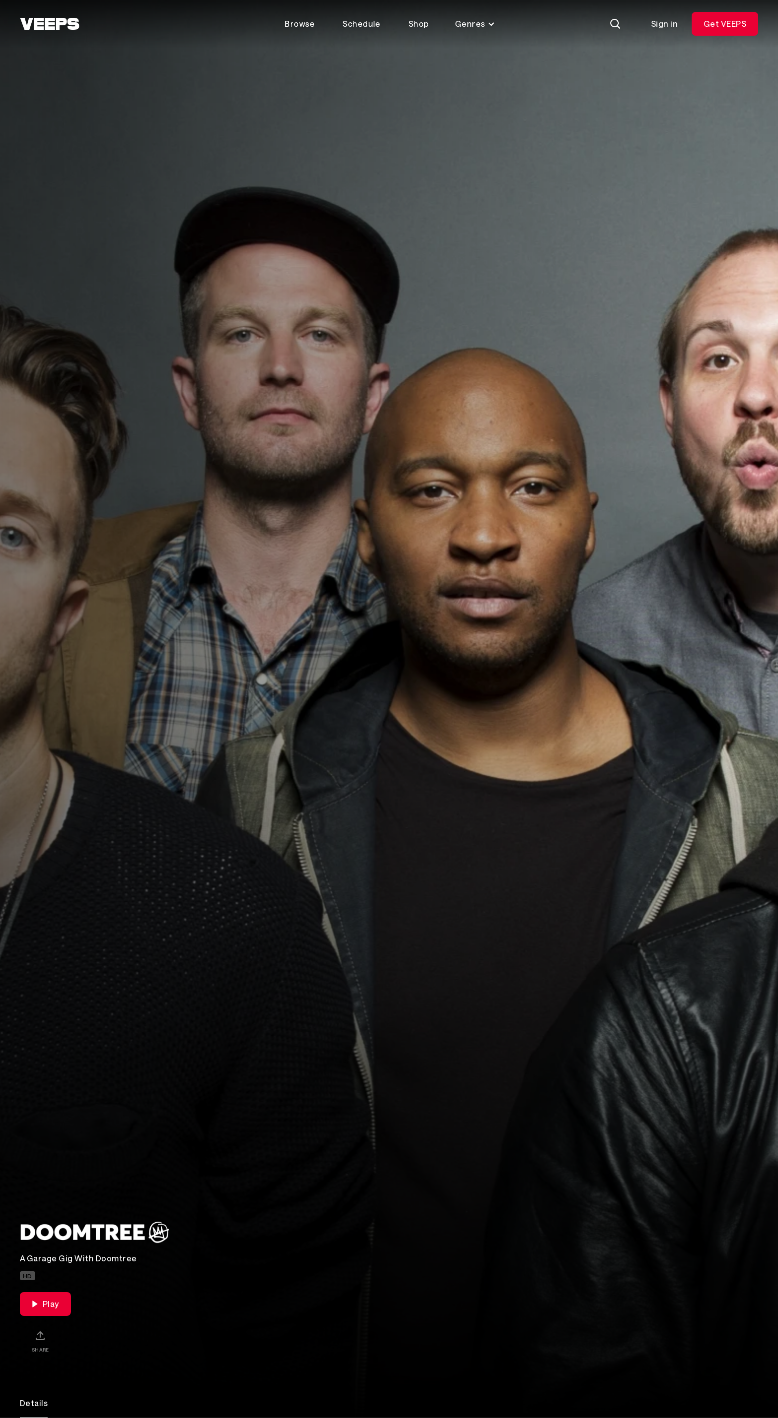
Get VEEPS (725, 23)
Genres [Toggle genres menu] (475, 23)
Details (34, 1403)
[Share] (40, 1341)
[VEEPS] (49, 24)
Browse (300, 23)
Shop (418, 23)
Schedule (361, 23)
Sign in (664, 23)
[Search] (615, 24)
